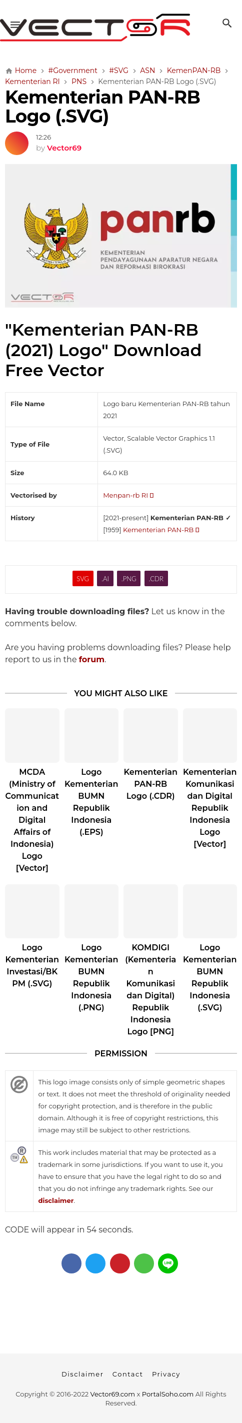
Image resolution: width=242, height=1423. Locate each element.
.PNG (129, 579)
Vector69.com (112, 1394)
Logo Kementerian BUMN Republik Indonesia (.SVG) (209, 977)
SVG (82, 579)
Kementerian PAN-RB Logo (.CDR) (151, 784)
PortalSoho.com (168, 1394)
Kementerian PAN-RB (161, 530)
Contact (128, 1374)
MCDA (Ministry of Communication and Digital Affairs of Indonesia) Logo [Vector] (32, 820)
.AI (105, 579)
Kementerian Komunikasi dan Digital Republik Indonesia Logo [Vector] (209, 808)
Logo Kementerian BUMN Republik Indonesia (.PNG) (91, 977)
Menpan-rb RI (128, 495)
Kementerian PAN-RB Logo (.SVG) (102, 106)
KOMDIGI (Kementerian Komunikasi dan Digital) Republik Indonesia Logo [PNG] (150, 989)
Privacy (166, 1374)
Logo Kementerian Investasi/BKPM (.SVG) (32, 965)
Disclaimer (83, 1374)
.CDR (156, 579)
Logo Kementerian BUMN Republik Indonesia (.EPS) (91, 802)
